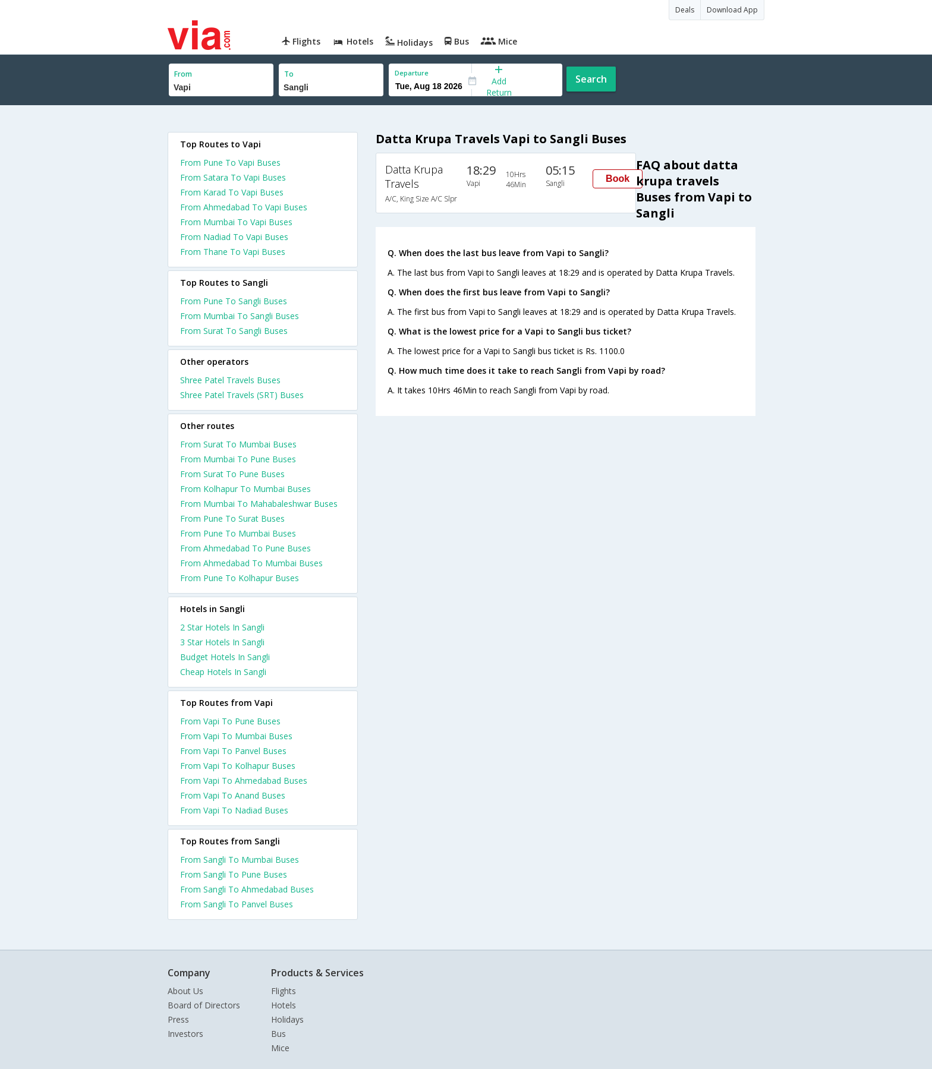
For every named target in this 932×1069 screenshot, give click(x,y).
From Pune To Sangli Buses (233, 301)
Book (617, 179)
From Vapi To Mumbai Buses (236, 736)
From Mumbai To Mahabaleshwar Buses (259, 503)
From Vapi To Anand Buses (232, 795)
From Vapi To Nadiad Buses (234, 810)
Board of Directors (204, 1005)
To (289, 74)
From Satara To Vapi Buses (233, 177)
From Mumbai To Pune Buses (238, 459)
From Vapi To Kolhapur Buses (237, 765)
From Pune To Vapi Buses (230, 162)
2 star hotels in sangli (222, 627)
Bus (278, 1033)
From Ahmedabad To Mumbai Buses (251, 563)
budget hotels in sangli (225, 657)
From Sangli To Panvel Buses (236, 904)
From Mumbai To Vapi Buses (236, 222)
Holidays (287, 1019)
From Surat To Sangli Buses (234, 330)
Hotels (283, 1005)
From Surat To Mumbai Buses (238, 444)
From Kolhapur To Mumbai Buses (245, 488)
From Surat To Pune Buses (232, 474)
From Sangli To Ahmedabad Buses (247, 889)
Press (178, 1019)
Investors (185, 1033)
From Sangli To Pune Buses (233, 874)
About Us (185, 991)
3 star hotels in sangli (222, 642)
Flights (283, 991)
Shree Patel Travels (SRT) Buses (242, 395)
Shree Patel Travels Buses (230, 380)
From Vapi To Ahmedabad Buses (243, 780)
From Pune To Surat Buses (232, 518)
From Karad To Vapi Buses (232, 192)
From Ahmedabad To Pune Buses (245, 548)
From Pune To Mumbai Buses (238, 533)
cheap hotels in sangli (223, 671)
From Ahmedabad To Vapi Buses (243, 207)
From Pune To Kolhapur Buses (239, 578)
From (183, 74)
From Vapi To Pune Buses (230, 721)
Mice (280, 1048)
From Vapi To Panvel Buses (233, 750)
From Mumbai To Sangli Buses (239, 315)
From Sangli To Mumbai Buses (239, 859)
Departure (412, 72)
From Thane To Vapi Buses (232, 251)
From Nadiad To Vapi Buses (234, 236)
